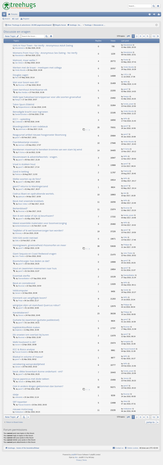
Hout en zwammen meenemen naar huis (35, 268)
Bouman (21, 85)
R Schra (21, 152)
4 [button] (144, 36)
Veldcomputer (20, 290)
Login (16, 19)
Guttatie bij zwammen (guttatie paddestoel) (36, 319)
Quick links (4, 15)
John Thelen (19, 256)
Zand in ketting (21, 171)
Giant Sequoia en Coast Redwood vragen (34, 253)
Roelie (125, 60)
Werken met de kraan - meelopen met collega (37, 67)
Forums (14, 14)
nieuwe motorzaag (23, 409)
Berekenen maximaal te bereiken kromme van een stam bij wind (47, 149)
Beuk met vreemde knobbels (28, 201)
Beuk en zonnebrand (24, 283)
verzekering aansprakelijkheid (29, 364)
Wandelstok (19, 48)
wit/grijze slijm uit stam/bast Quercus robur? (36, 305)
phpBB (73, 454)
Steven (21, 315)
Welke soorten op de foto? (27, 178)
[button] (128, 36)
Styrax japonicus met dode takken (31, 378)
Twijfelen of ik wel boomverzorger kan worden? (38, 230)
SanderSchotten (21, 114)
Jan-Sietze (19, 63)
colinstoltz (18, 397)
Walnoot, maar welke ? (25, 60)
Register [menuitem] (159, 15)
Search (7, 19)
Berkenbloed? (20, 208)
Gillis (17, 240)
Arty (76, 457)
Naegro (18, 99)
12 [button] (154, 36)
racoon (17, 344)
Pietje (20, 300)
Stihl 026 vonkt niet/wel (25, 237)
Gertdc (126, 290)
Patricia (18, 174)
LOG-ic (126, 74)
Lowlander (19, 122)
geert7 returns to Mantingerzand (30, 186)
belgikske (18, 330)
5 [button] (147, 36)
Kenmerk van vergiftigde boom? (30, 297)
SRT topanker (20, 401)
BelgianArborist (24, 107)
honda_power (128, 104)
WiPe (125, 82)
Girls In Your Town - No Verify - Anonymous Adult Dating (43, 45)
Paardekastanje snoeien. (26, 142)
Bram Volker (23, 204)
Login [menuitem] (155, 15)
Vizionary (18, 233)
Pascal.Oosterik (21, 352)
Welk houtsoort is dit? (24, 341)
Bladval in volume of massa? (28, 356)
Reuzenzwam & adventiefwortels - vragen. (35, 156)
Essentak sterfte (21, 275)
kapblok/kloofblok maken (26, 327)
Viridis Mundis (20, 70)
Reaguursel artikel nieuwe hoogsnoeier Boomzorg (39, 134)
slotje (16, 394)
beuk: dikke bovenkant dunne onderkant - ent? (38, 371)
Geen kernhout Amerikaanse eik (30, 89)
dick (125, 193)
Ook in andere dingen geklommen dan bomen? (38, 386)
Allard (125, 401)
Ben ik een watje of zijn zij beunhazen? (33, 215)
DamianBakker (23, 278)
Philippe (126, 245)
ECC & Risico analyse (24, 349)
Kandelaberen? (21, 312)
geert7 (125, 89)
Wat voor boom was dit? (26, 82)
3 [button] (140, 36)
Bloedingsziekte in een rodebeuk (30, 126)
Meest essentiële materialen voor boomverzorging (40, 223)
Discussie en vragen (17, 32)
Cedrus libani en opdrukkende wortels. (33, 193)
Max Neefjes (23, 92)
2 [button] (136, 36)
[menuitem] (149, 14)
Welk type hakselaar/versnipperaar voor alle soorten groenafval (47, 96)
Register (26, 19)
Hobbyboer (19, 412)
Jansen (17, 293)
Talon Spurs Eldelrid (23, 104)
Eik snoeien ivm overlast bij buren (31, 334)
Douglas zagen (20, 74)
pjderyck (21, 196)
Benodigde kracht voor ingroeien (30, 111)
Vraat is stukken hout (24, 164)
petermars (22, 129)
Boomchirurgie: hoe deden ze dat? (31, 260)
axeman (21, 145)
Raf (16, 77)
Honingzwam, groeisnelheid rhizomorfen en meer (39, 245)
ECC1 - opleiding (21, 119)
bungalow (127, 341)
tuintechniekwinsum (22, 226)
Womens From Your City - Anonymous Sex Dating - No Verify (45, 52)
